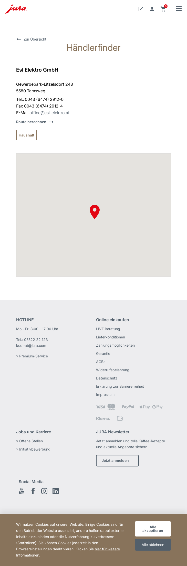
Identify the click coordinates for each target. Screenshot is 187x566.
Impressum (105, 394)
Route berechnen (31, 122)
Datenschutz (106, 378)
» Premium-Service (32, 356)
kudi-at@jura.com (31, 345)
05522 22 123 (36, 339)
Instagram (44, 491)
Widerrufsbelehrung (112, 370)
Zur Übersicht (35, 39)
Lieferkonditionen (110, 337)
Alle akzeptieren (152, 529)
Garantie (103, 353)
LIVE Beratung (108, 329)
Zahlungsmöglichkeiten (115, 345)
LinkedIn (56, 491)
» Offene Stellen (29, 441)
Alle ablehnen (153, 544)
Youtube (22, 491)
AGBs (100, 361)
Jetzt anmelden (115, 460)
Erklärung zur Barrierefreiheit (120, 386)
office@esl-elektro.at (49, 112)
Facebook (33, 491)
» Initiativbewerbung (33, 449)
